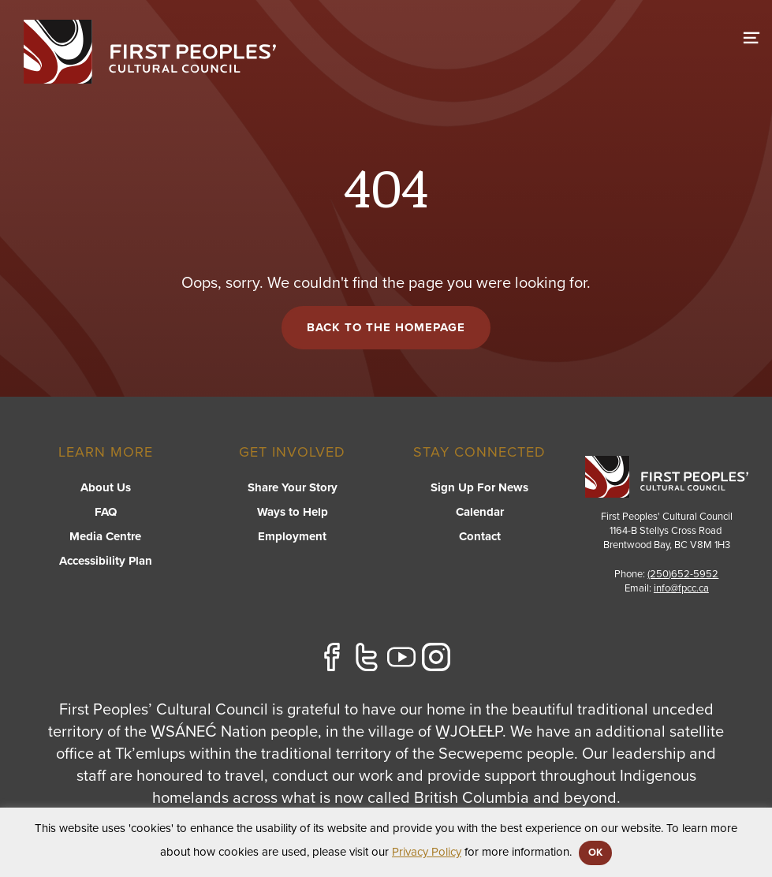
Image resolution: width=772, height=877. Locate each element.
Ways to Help (292, 512)
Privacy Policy (426, 852)
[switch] (751, 35)
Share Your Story (293, 487)
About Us (105, 487)
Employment (292, 536)
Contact (480, 536)
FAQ (106, 512)
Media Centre (105, 536)
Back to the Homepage (386, 327)
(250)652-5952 (682, 574)
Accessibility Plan (105, 561)
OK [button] (595, 852)
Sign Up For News (479, 487)
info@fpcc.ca (681, 588)
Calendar (480, 512)
